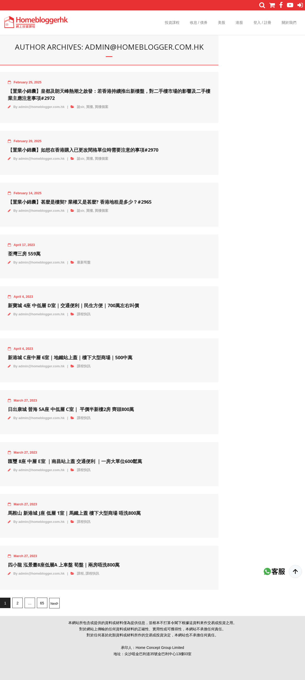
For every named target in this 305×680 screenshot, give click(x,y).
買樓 (89, 107)
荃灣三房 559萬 (24, 253)
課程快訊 (84, 314)
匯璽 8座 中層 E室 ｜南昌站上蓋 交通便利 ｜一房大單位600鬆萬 (75, 461)
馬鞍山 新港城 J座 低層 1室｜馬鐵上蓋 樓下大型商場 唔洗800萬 (74, 513)
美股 (221, 22)
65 (42, 603)
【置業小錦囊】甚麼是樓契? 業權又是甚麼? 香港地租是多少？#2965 (79, 202)
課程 (80, 573)
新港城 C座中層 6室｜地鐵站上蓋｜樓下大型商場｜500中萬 (70, 357)
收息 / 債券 (199, 22)
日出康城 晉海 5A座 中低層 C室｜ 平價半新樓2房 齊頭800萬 (71, 409)
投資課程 (172, 22)
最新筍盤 (84, 262)
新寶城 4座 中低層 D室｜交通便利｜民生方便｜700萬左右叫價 (73, 305)
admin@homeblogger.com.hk (42, 107)
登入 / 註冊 (262, 22)
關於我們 (289, 22)
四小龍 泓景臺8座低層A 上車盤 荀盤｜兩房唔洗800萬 (64, 565)
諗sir (80, 107)
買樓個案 (101, 107)
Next (53, 603)
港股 (239, 22)
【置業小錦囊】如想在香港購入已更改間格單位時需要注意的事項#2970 (83, 150)
